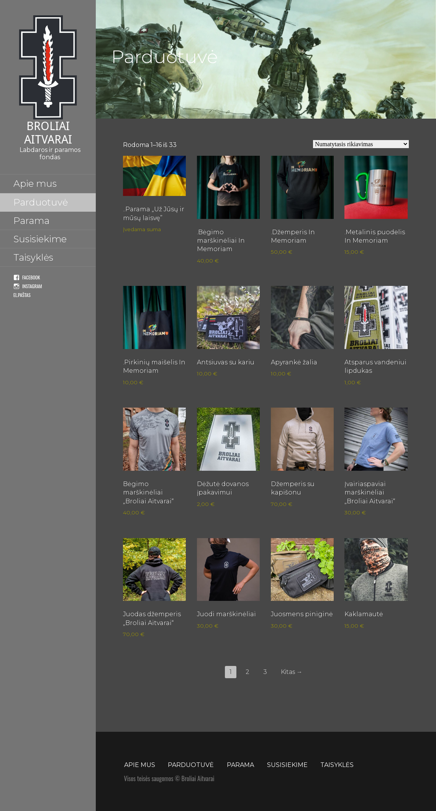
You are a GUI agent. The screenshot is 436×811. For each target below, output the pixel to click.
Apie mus (35, 183)
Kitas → (292, 672)
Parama (31, 220)
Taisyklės (33, 257)
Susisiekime (40, 239)
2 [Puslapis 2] (247, 672)
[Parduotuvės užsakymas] (361, 144)
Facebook (31, 277)
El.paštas (22, 295)
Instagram (32, 286)
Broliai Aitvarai (48, 132)
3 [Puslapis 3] (265, 672)
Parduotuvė (40, 202)
